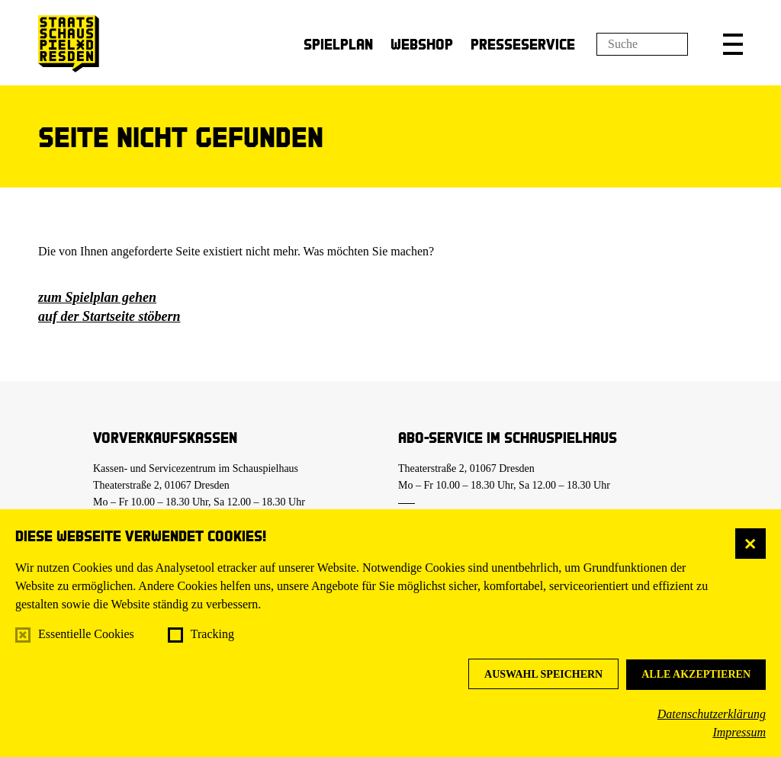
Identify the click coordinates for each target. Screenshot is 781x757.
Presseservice (523, 44)
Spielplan (338, 44)
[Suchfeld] (642, 44)
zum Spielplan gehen (97, 297)
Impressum (739, 732)
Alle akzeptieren (695, 674)
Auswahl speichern (543, 674)
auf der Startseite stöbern (109, 316)
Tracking (212, 633)
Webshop (421, 44)
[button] (733, 44)
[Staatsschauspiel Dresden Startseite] (68, 43)
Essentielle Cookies (86, 633)
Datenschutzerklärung (711, 713)
